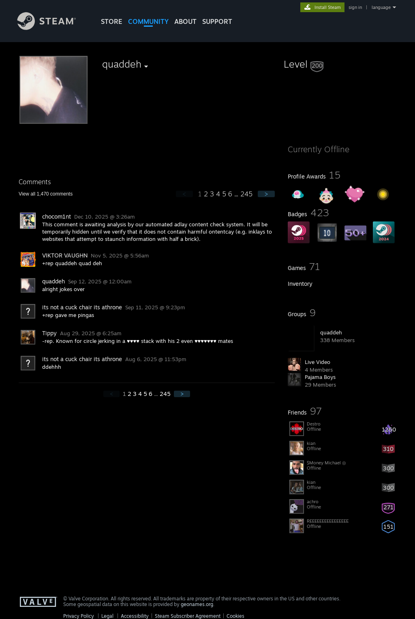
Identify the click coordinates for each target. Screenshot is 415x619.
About (185, 21)
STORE (111, 21)
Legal (107, 616)
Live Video (317, 362)
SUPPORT (217, 21)
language (381, 7)
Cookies (235, 616)
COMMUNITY (148, 21)
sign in (355, 7)
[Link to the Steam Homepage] (52, 27)
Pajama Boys (320, 377)
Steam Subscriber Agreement (187, 616)
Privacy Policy (78, 616)
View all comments (46, 194)
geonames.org (197, 604)
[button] (342, 64)
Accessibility (135, 616)
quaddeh (331, 332)
